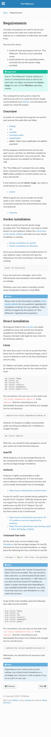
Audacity (13, 213)
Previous (10, 686)
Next (43, 686)
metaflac (13, 132)
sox (10, 129)
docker (12, 192)
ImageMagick (15, 138)
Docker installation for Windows (23, 246)
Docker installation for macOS (22, 243)
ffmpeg (12, 126)
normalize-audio (16, 135)
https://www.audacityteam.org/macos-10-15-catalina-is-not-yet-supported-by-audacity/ (27, 520)
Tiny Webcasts (27, 4)
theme (28, 700)
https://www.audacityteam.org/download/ (28, 491)
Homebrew (8, 544)
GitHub (26, 102)
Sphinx (15, 700)
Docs (5, 13)
